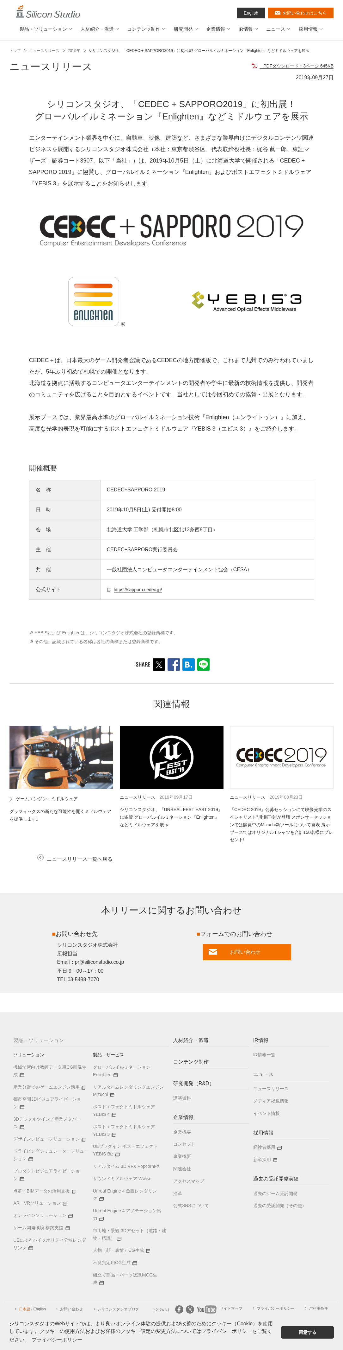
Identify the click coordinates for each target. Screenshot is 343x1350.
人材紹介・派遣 (191, 1041)
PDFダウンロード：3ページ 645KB (294, 65)
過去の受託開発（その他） (279, 1206)
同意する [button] (307, 1332)
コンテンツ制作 (191, 1063)
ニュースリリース (44, 50)
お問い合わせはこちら (305, 13)
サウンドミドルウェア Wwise (122, 1179)
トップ (15, 50)
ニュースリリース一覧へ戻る (84, 860)
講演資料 (182, 1099)
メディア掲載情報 (271, 1101)
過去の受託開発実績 (276, 1180)
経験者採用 (264, 1148)
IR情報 (260, 1041)
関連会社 (182, 1169)
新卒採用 (262, 1160)
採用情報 (263, 1133)
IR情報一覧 (264, 1056)
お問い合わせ (71, 1310)
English (251, 13)
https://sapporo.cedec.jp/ (141, 589)
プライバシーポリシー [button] (57, 1339)
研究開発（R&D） (193, 1084)
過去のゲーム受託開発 (275, 1194)
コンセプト (184, 1145)
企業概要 (182, 1133)
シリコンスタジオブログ (118, 1310)
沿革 (177, 1194)
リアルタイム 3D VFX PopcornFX (126, 1167)
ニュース (263, 1075)
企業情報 (183, 1118)
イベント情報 (266, 1114)
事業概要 (182, 1157)
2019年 (74, 50)
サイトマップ (231, 1309)
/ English (32, 1310)
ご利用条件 (318, 1309)
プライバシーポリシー (276, 1309)
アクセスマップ (188, 1182)
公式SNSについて (191, 1206)
